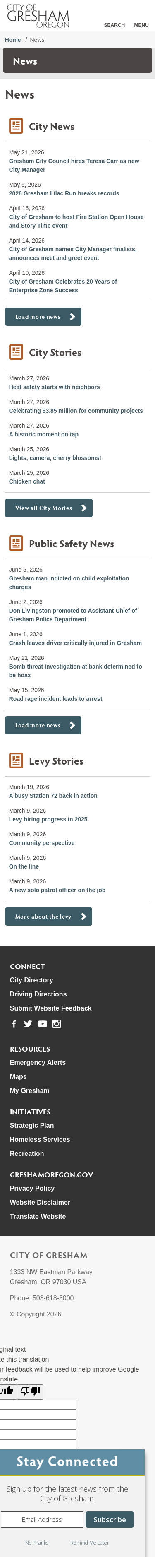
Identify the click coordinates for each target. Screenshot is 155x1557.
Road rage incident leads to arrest (56, 698)
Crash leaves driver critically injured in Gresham (75, 643)
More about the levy (43, 916)
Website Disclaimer (40, 1202)
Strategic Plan (32, 1125)
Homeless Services (40, 1139)
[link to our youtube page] (42, 1024)
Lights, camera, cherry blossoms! (55, 458)
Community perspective (42, 843)
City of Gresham (49, 1255)
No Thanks (36, 1542)
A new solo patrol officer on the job (57, 890)
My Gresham (30, 1090)
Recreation (27, 1153)
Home (13, 39)
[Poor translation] (30, 1392)
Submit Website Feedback (51, 1008)
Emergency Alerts (38, 1062)
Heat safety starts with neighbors (54, 387)
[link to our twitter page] (28, 1024)
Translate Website (38, 1216)
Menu (141, 25)
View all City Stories (43, 508)
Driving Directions (38, 994)
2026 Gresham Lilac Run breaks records (64, 193)
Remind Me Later (89, 1542)
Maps (18, 1076)
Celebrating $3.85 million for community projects (76, 410)
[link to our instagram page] (56, 1024)
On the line (24, 866)
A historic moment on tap (44, 434)
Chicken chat (27, 481)
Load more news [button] (38, 316)
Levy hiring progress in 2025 (48, 819)
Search (114, 25)
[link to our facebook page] (14, 1024)
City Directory (31, 980)
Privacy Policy (32, 1188)
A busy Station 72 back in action (53, 795)
